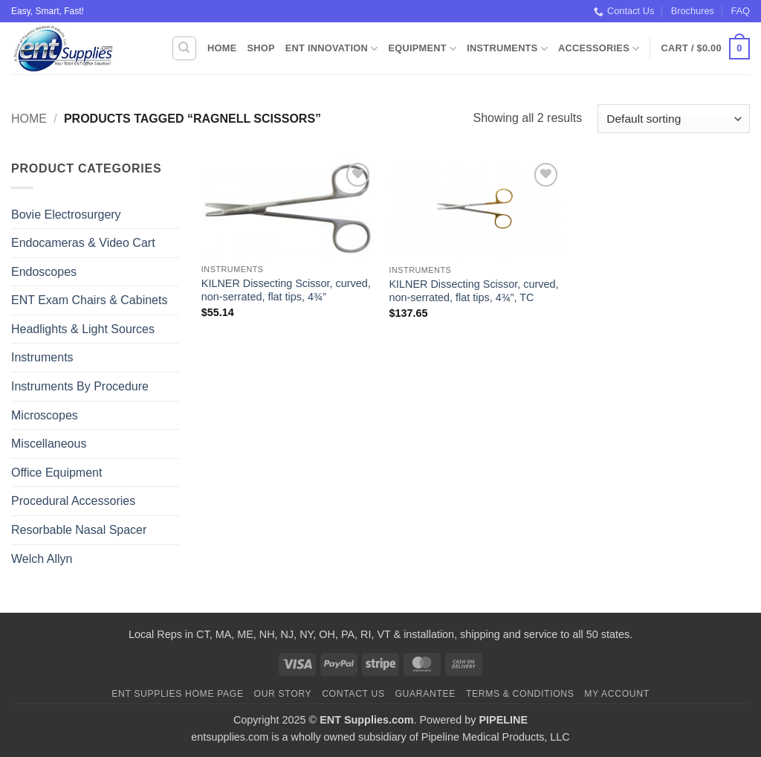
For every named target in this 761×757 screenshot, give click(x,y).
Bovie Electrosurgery (66, 214)
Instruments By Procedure (80, 386)
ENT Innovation (331, 49)
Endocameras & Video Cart (83, 242)
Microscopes (44, 415)
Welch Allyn (41, 559)
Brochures (692, 10)
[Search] (184, 48)
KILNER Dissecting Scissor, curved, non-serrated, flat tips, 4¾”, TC (473, 291)
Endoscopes (44, 271)
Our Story (283, 694)
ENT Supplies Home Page (177, 694)
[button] (705, 49)
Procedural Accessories (73, 501)
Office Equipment (56, 472)
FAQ (740, 10)
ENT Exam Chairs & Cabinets (89, 300)
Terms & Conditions (520, 694)
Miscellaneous (48, 443)
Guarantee (425, 694)
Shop (260, 48)
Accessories (598, 49)
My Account (616, 694)
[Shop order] (674, 118)
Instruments (507, 49)
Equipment (422, 49)
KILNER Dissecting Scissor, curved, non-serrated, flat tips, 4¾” (286, 290)
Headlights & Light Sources (83, 329)
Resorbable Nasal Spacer (78, 530)
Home (221, 48)
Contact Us (624, 11)
